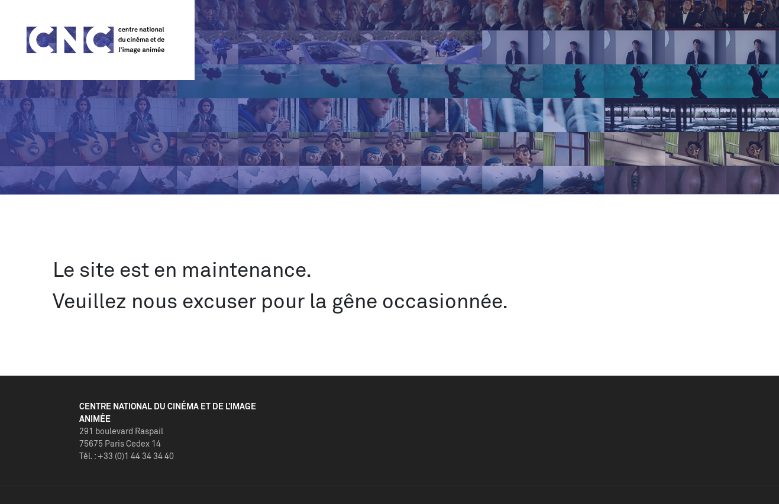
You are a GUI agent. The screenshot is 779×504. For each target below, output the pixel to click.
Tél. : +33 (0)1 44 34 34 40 (126, 456)
